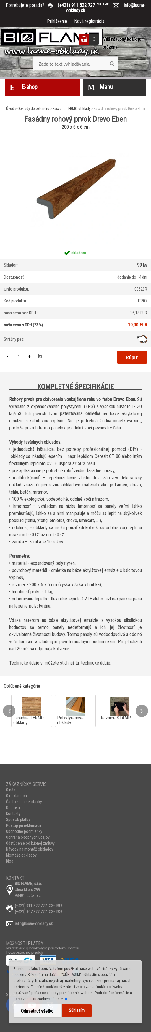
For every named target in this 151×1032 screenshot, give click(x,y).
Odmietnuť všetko (37, 1011)
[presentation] (9, 711)
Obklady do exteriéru (33, 108)
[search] (112, 63)
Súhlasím (77, 1010)
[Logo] (51, 43)
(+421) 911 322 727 (87, 5)
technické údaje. (96, 663)
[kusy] (18, 356)
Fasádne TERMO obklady (71, 108)
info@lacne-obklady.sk (34, 923)
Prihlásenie (57, 21)
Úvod (10, 108)
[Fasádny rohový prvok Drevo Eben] (75, 133)
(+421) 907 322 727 (31, 911)
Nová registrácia (89, 21)
